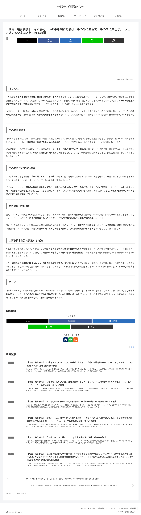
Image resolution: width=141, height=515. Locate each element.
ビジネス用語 (123, 508)
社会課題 (133, 508)
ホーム (83, 508)
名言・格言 (10, 311)
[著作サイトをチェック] (65, 339)
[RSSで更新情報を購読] (75, 339)
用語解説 (101, 508)
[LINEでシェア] (92, 40)
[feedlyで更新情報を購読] (70, 339)
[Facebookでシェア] (48, 40)
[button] (114, 40)
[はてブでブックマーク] (70, 40)
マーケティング (111, 508)
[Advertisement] (70, 62)
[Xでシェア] (27, 40)
